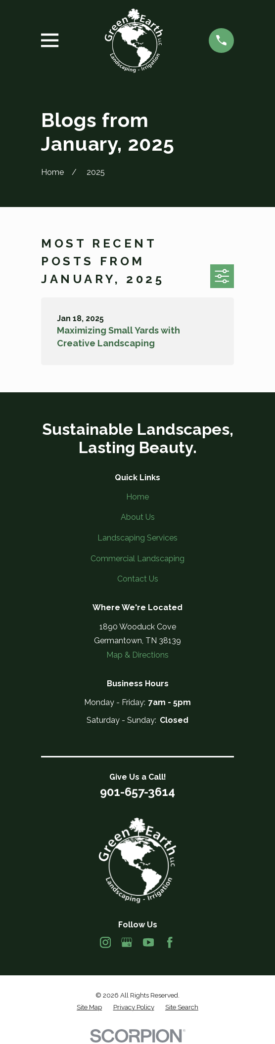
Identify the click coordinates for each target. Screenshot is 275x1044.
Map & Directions (137, 655)
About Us (138, 517)
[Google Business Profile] (126, 942)
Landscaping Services (137, 538)
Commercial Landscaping (137, 558)
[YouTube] (148, 942)
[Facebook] (169, 942)
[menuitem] (89, 1007)
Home (137, 496)
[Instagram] (105, 942)
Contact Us (137, 579)
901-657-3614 (137, 792)
